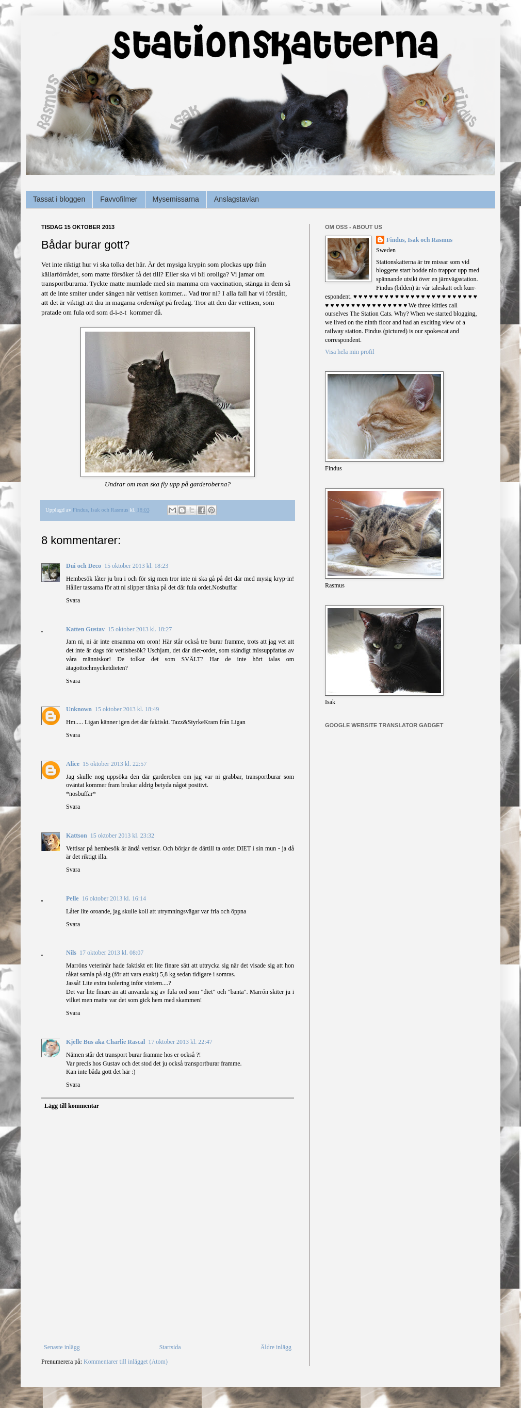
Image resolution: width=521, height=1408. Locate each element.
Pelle (72, 898)
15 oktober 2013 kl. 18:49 (127, 709)
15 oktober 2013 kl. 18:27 (140, 629)
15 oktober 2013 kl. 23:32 (122, 835)
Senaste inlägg (62, 1347)
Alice (72, 763)
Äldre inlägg (275, 1347)
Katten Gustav (85, 629)
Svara (73, 600)
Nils (71, 952)
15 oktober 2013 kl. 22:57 (114, 763)
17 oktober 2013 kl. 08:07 (111, 952)
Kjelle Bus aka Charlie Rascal (105, 1041)
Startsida (170, 1347)
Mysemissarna (176, 199)
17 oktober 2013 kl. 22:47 (180, 1041)
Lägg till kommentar (71, 1105)
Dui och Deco (83, 565)
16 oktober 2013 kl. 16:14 (114, 898)
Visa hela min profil (350, 351)
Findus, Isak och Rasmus (419, 239)
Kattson (76, 835)
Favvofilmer (118, 199)
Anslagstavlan (236, 199)
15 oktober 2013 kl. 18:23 (136, 565)
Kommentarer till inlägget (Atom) (126, 1361)
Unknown (79, 709)
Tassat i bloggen (59, 199)
